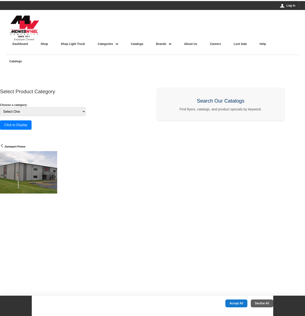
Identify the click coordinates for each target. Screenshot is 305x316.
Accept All (236, 303)
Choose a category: (14, 105)
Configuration (209, 303)
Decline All (262, 303)
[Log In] (288, 5)
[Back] (2, 146)
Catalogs (15, 62)
